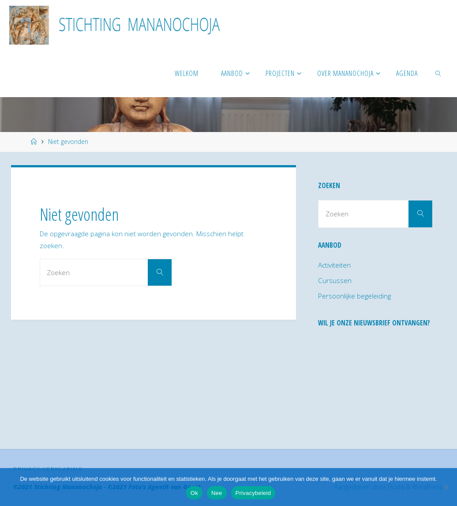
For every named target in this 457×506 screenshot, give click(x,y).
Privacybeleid (253, 493)
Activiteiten (334, 265)
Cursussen (335, 280)
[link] (438, 73)
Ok (194, 493)
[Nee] (446, 487)
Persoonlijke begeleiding (354, 295)
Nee (216, 493)
